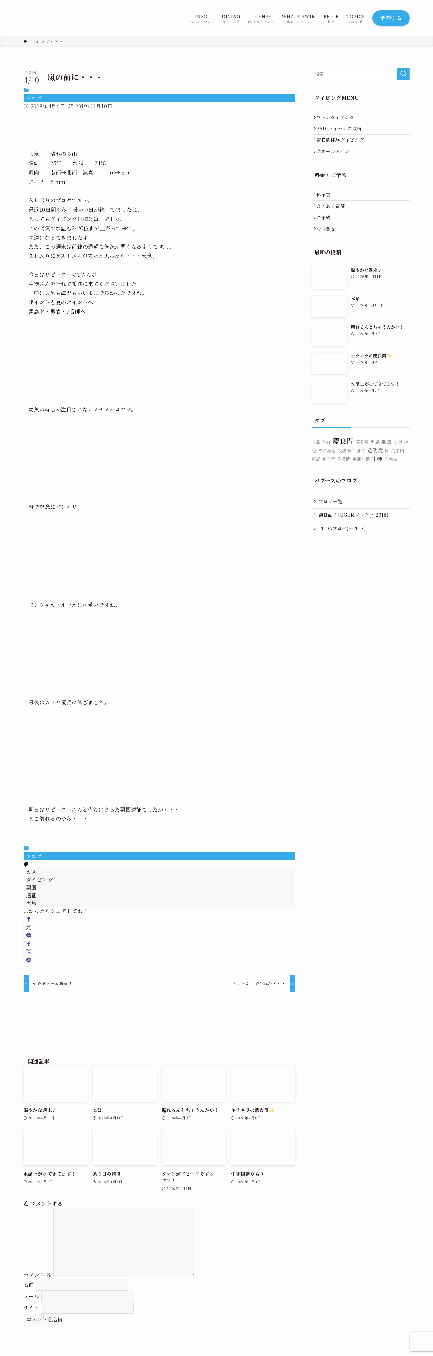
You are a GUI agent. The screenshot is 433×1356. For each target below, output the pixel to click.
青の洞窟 (327, 468)
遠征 (31, 895)
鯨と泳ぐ (357, 468)
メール (32, 1296)
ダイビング (39, 879)
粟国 (31, 887)
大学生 (391, 476)
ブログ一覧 (331, 518)
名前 (29, 1284)
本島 (316, 459)
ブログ (34, 98)
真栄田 (397, 468)
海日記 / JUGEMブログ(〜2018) (354, 532)
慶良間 (343, 458)
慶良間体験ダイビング (342, 145)
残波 (341, 468)
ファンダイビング (337, 118)
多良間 (343, 476)
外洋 (326, 459)
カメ (31, 872)
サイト (31, 1307)
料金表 (326, 204)
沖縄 (377, 475)
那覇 (316, 476)
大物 (398, 459)
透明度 (375, 467)
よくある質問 (333, 217)
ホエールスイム (335, 158)
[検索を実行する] (403, 74)
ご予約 (326, 231)
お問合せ (328, 244)
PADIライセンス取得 (341, 131)
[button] (29, 919)
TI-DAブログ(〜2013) (342, 545)
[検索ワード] (361, 74)
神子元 (328, 476)
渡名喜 (362, 459)
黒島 (31, 903)
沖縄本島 (361, 476)
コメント (38, 1275)
